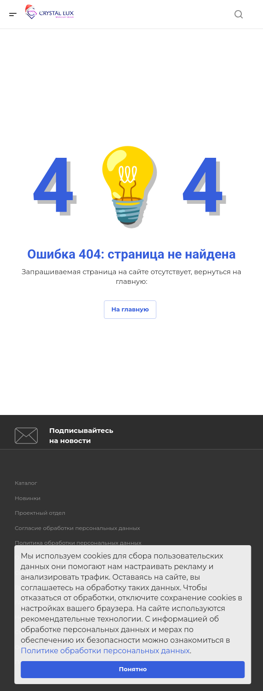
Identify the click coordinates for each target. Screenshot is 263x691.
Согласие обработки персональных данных (77, 527)
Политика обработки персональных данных (78, 542)
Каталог (26, 482)
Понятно (133, 669)
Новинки (27, 498)
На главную (130, 309)
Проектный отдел (40, 512)
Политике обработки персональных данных (105, 650)
